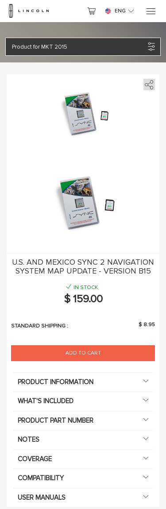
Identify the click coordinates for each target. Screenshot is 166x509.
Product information (83, 382)
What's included (83, 401)
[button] (78, 46)
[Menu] (150, 11)
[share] (147, 83)
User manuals (83, 497)
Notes (83, 439)
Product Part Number (83, 420)
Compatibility (83, 478)
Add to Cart (83, 353)
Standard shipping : (39, 326)
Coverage (83, 459)
